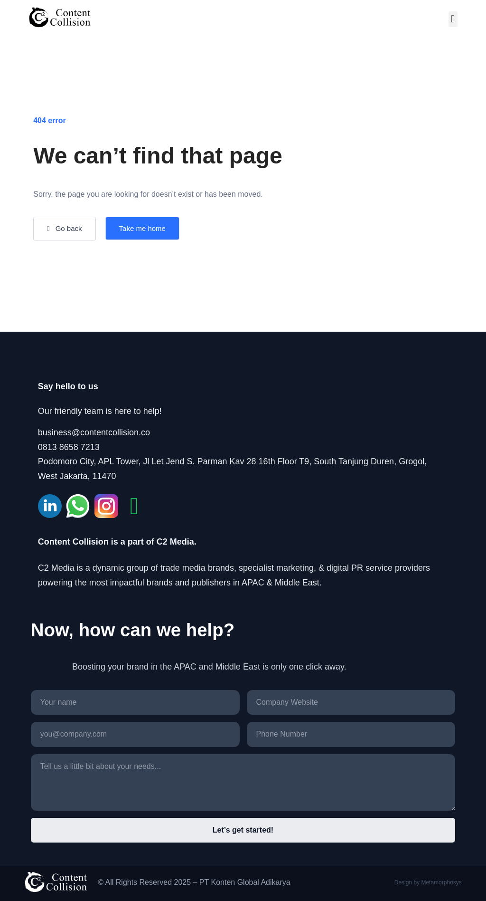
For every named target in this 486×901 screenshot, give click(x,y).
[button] (453, 19)
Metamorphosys (441, 882)
